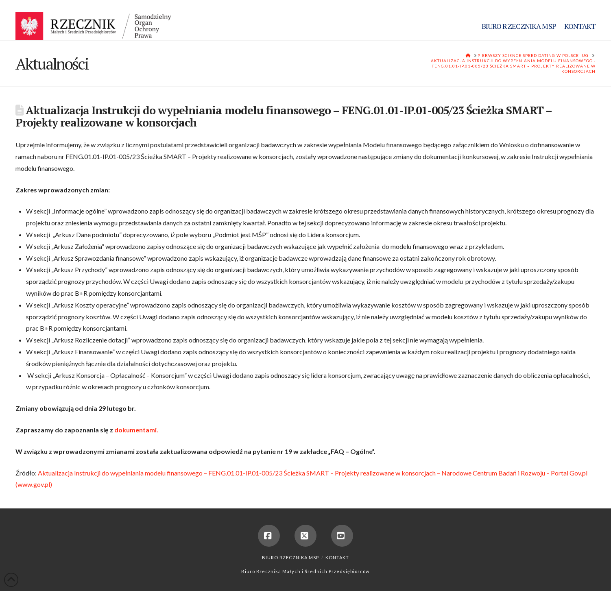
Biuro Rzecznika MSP (290, 557)
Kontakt (337, 557)
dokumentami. (136, 430)
